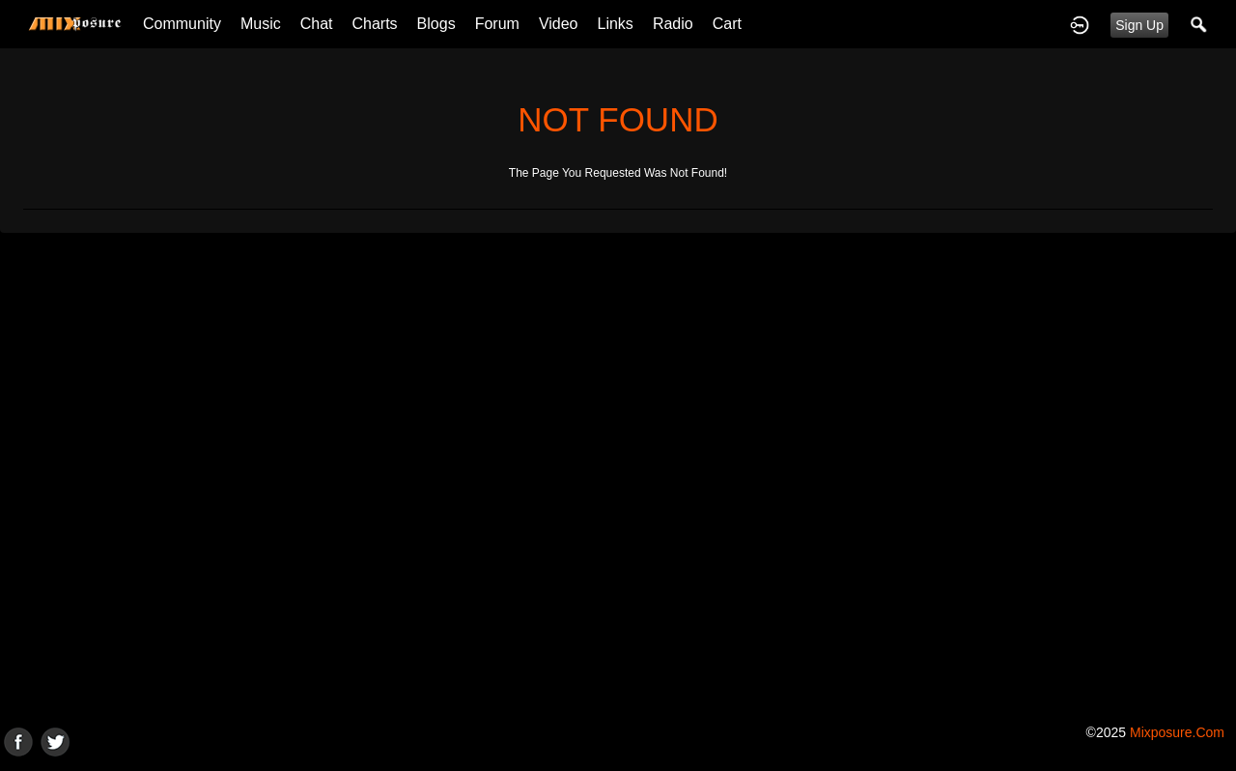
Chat (316, 23)
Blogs (436, 23)
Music (260, 23)
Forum (497, 23)
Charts (374, 23)
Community (182, 23)
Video (558, 23)
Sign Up (1139, 25)
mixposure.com (1177, 732)
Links (615, 23)
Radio (673, 23)
